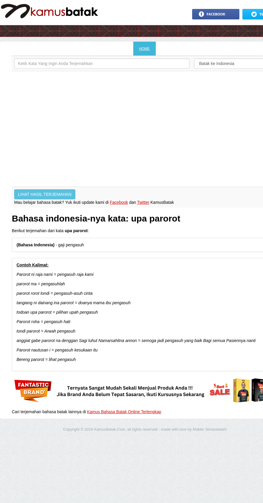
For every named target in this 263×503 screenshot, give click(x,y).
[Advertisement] (55, 129)
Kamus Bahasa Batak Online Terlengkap (124, 411)
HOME (144, 49)
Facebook (119, 202)
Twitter (143, 202)
